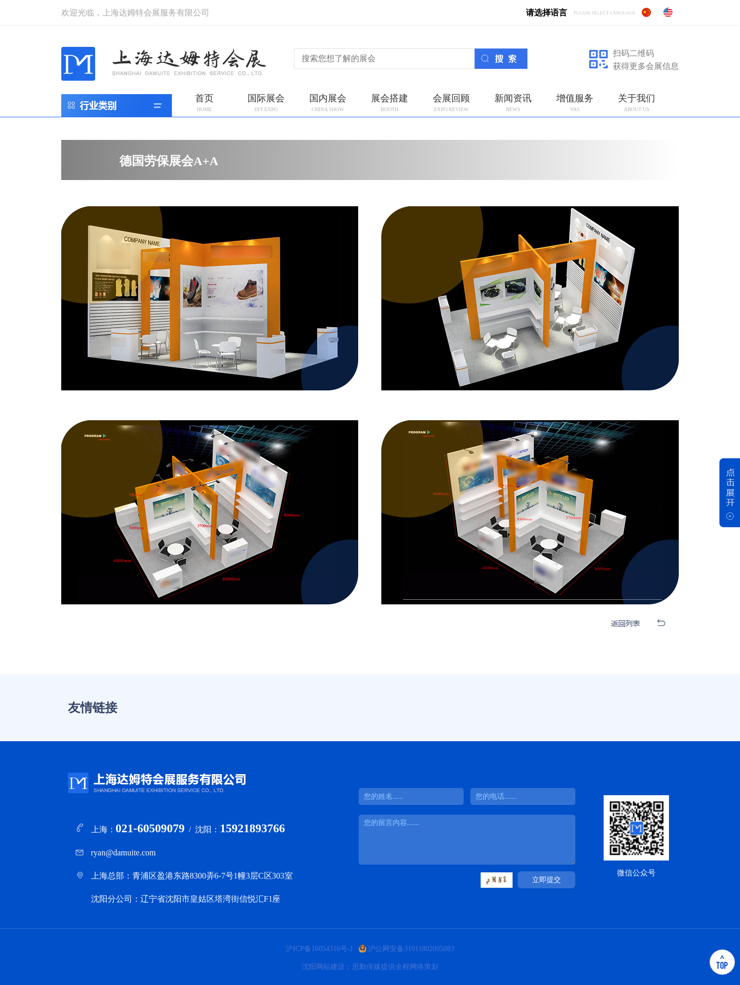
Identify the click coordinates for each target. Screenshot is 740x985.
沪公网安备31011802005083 (411, 949)
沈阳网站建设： (327, 967)
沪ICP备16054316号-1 (319, 949)
